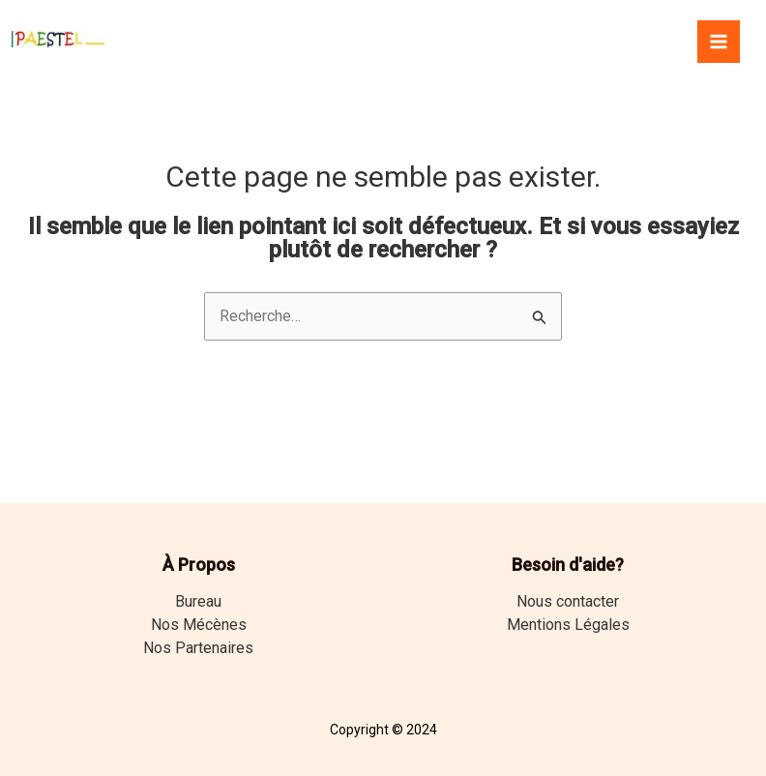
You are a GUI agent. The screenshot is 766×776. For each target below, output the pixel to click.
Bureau (198, 601)
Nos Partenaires (198, 648)
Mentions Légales (568, 624)
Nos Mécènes (199, 624)
